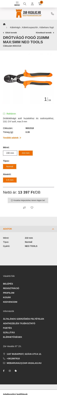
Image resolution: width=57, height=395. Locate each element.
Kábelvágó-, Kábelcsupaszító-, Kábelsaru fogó (32, 27)
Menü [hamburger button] (17, 4)
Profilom (8, 293)
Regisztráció (11, 288)
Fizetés (7, 328)
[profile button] (32, 4)
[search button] (25, 4)
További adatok (12, 138)
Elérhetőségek (12, 337)
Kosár (7, 297)
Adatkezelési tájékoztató (19, 323)
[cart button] (40, 4)
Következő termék (45, 33)
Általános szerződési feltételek (23, 319)
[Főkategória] (4, 24)
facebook (4, 371)
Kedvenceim (10, 302)
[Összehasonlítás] (24, 208)
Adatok (7, 229)
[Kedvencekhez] (32, 208)
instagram (10, 371)
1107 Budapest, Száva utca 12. (24, 354)
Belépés (8, 284)
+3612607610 (52, 14)
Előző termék (10, 33)
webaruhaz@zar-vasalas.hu (24, 363)
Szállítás (9, 332)
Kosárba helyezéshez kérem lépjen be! (29, 200)
